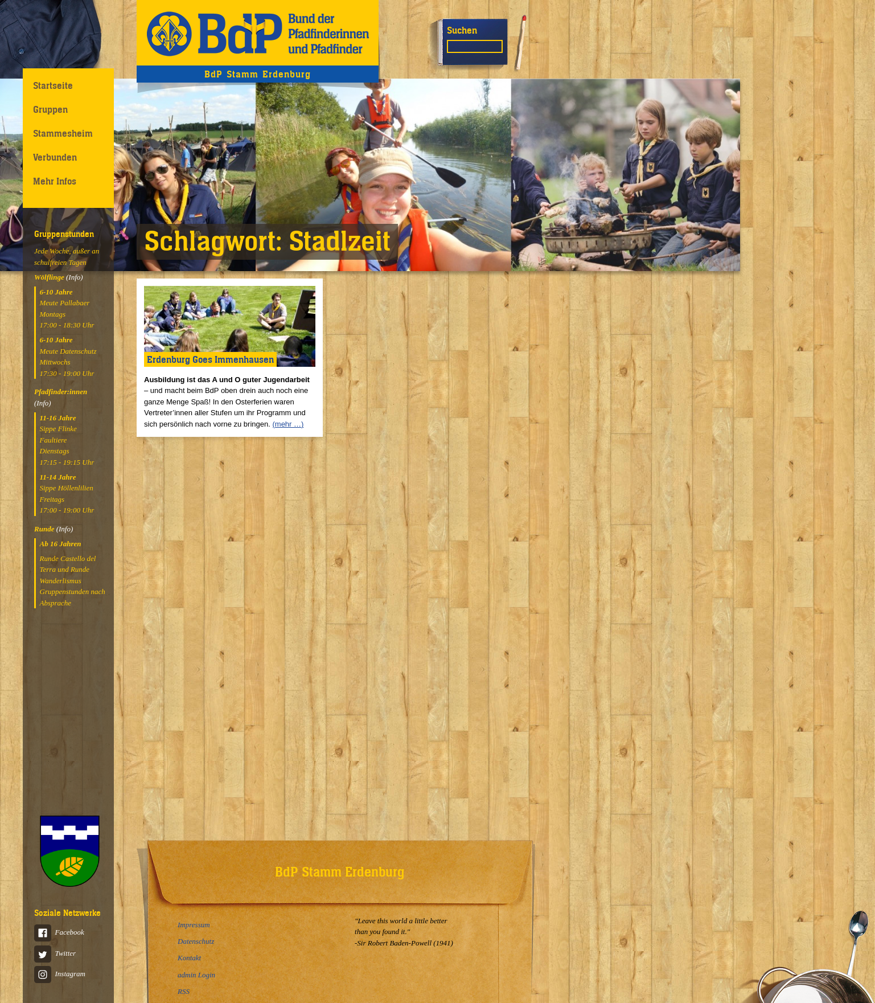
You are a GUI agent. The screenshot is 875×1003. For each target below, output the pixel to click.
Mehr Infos (54, 181)
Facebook (59, 932)
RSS (184, 991)
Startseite (53, 85)
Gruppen (50, 109)
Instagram (59, 973)
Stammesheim (63, 133)
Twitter (55, 953)
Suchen (462, 30)
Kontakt (189, 957)
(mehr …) (287, 424)
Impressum (194, 924)
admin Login (196, 975)
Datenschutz (196, 941)
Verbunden (55, 157)
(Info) (74, 277)
